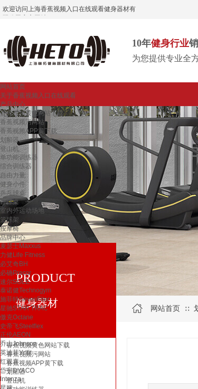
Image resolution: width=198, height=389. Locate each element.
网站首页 (12, 86)
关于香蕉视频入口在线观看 (38, 95)
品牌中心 (12, 237)
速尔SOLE (15, 282)
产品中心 (12, 104)
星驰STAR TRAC (24, 308)
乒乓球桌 (12, 193)
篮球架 (9, 219)
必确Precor (15, 273)
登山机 (9, 149)
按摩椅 (9, 228)
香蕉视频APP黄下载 (28, 131)
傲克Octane (16, 317)
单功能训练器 (19, 157)
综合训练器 (16, 166)
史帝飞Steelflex (21, 326)
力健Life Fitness (22, 255)
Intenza (10, 379)
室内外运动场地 (22, 210)
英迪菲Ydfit (16, 352)
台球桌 (9, 201)
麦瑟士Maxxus (20, 246)
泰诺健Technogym (25, 290)
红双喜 (9, 361)
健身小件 (12, 184)
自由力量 (12, 175)
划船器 (9, 140)
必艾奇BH (14, 264)
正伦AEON (15, 334)
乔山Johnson (18, 343)
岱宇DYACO (17, 370)
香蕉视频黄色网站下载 (31, 113)
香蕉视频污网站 (22, 122)
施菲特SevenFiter (25, 299)
